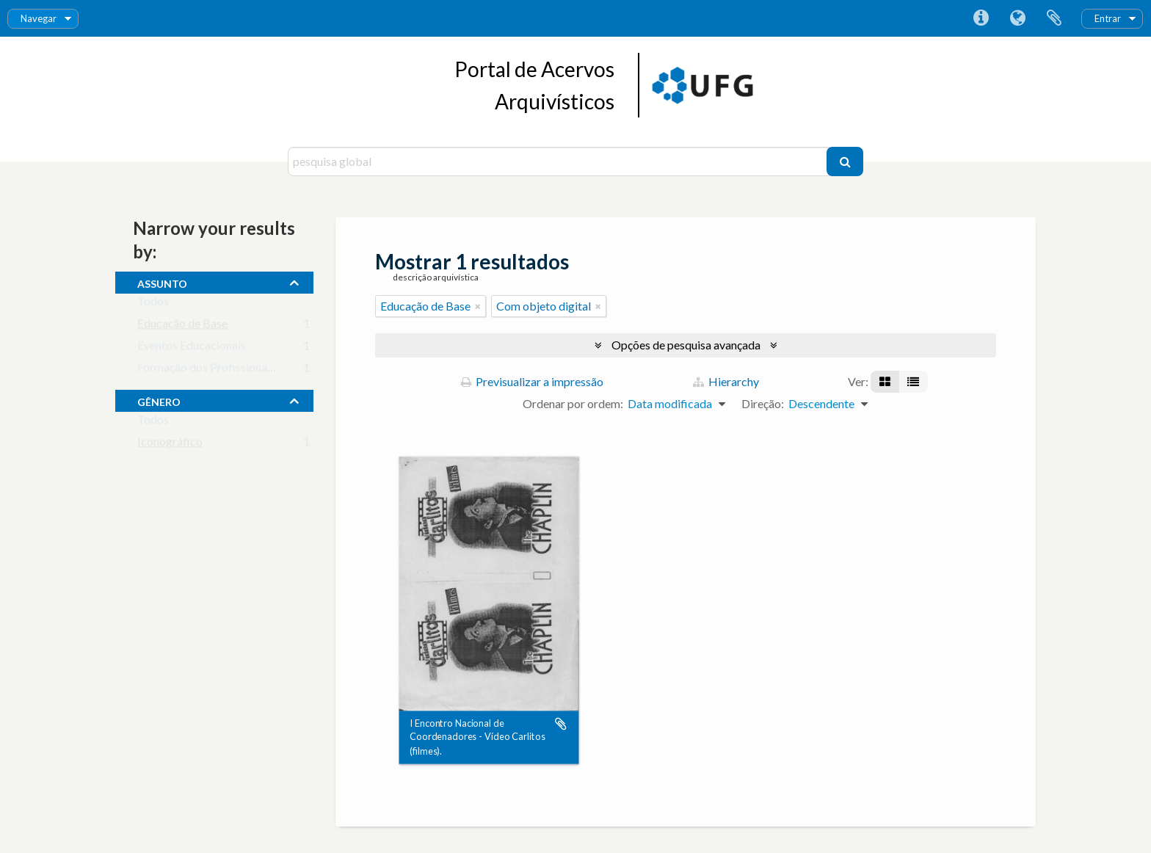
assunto (162, 282)
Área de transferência (1054, 18)
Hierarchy (726, 381)
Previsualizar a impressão (532, 381)
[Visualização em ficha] (885, 382)
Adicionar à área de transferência (560, 723)
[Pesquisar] (845, 161)
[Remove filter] (478, 306)
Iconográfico (170, 444)
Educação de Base (182, 326)
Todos (153, 304)
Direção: (762, 403)
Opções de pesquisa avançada (686, 345)
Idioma (1017, 18)
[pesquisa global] (559, 161)
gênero (159, 400)
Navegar (39, 18)
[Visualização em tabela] (913, 382)
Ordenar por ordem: (573, 403)
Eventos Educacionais (191, 348)
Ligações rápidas (980, 18)
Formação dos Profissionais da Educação (239, 370)
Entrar (1107, 18)
